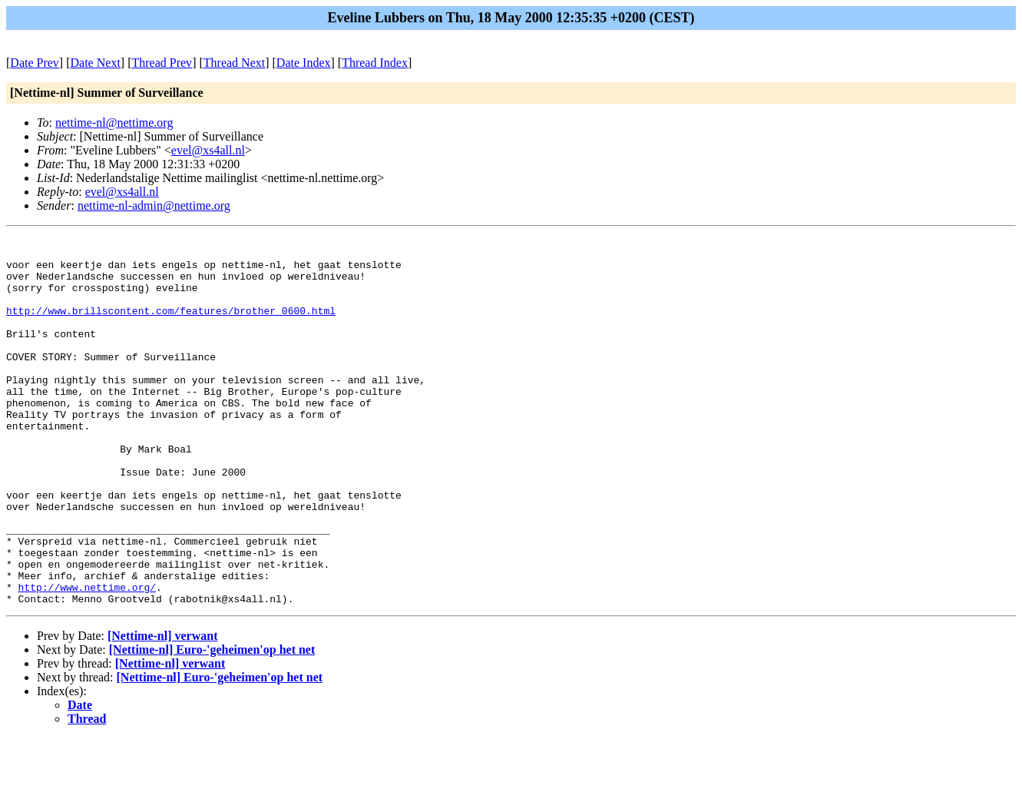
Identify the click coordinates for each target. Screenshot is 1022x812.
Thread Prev (161, 62)
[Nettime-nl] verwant (162, 709)
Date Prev (34, 62)
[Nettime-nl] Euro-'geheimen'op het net (212, 723)
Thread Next (234, 62)
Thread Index (375, 62)
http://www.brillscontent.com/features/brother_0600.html (171, 326)
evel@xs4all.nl (208, 150)
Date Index (303, 62)
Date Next (96, 62)
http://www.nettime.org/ (87, 658)
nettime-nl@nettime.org (114, 122)
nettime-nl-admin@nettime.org (154, 205)
